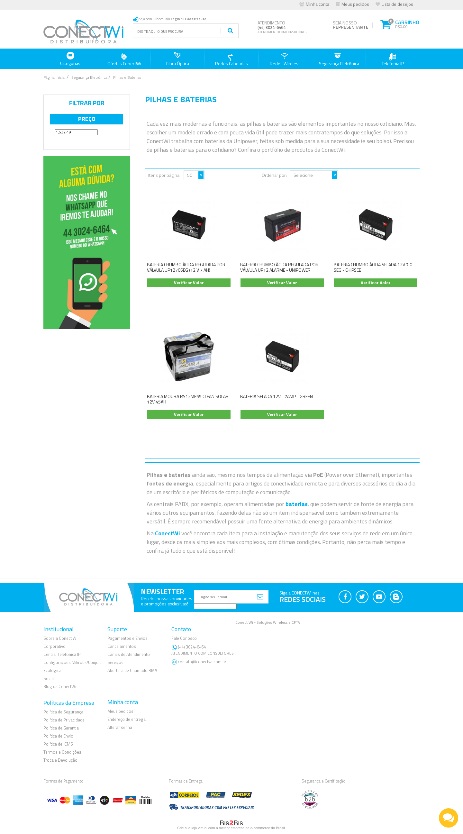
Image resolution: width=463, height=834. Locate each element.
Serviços (115, 662)
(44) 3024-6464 (203, 650)
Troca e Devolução (60, 760)
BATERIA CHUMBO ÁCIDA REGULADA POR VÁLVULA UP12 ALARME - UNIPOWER (279, 267)
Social (49, 678)
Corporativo (54, 646)
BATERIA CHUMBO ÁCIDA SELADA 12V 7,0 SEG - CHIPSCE (373, 267)
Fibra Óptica (177, 59)
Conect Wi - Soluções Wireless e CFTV (267, 622)
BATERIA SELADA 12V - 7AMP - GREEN (276, 396)
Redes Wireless (285, 59)
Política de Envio (58, 736)
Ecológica (52, 670)
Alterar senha (119, 727)
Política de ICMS (58, 744)
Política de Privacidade (64, 720)
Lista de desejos (397, 4)
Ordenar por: (274, 175)
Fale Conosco (184, 638)
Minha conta (317, 4)
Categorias (70, 59)
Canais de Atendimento (128, 654)
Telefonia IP (393, 59)
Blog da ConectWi (59, 686)
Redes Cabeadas (231, 59)
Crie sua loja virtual (192, 828)
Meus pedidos (355, 4)
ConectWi (167, 533)
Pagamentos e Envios (127, 638)
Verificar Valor (189, 282)
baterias (297, 504)
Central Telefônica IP (62, 654)
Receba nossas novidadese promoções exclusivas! (166, 601)
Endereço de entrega (126, 719)
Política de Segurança (63, 712)
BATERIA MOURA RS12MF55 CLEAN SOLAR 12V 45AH (188, 399)
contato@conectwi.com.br (202, 661)
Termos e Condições (62, 752)
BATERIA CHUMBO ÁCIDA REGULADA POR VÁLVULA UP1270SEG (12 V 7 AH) (186, 267)
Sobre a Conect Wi (60, 638)
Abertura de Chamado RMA (132, 670)
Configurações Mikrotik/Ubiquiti (72, 662)
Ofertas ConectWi (124, 59)
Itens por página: (164, 175)
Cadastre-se (195, 19)
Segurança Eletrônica (339, 59)
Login (175, 19)
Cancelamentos (121, 646)
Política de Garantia (61, 728)
